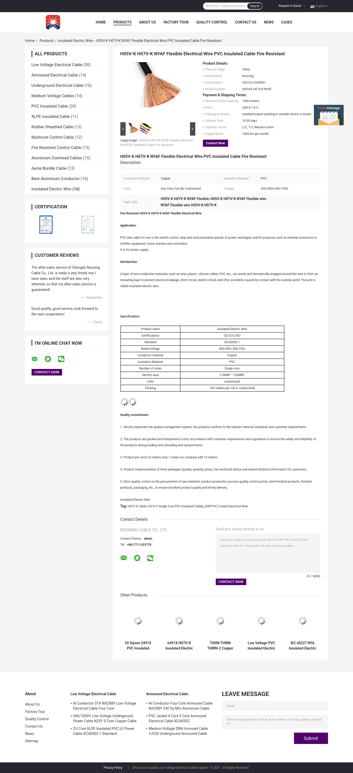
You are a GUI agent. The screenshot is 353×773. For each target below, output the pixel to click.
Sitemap (31, 741)
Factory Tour (176, 22)
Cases (286, 22)
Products (122, 22)
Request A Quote (290, 6)
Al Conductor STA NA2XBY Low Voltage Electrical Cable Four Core (104, 705)
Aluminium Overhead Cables (57, 158)
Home (101, 22)
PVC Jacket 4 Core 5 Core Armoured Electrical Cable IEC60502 (177, 718)
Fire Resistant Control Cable (57, 147)
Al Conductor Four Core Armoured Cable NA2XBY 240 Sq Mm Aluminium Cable (181, 705)
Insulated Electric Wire (75, 41)
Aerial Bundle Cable (49, 168)
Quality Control (212, 22)
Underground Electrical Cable (58, 85)
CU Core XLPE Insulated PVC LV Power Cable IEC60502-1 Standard (104, 731)
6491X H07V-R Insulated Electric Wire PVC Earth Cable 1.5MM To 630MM (179, 646)
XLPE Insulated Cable (51, 116)
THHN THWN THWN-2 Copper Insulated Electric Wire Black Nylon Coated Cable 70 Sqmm (220, 646)
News (269, 22)
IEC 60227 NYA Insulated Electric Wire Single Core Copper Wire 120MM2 (302, 646)
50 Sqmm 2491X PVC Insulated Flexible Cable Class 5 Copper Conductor (138, 646)
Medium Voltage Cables (53, 95)
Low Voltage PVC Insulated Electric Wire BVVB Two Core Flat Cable (261, 646)
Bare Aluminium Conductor (56, 178)
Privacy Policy (113, 767)
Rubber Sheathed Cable (52, 126)
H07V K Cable (137, 506)
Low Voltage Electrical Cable (57, 64)
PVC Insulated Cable (50, 106)
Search (254, 6)
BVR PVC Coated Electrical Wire (226, 506)
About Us (147, 22)
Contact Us (245, 22)
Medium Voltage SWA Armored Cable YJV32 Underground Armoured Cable (178, 731)
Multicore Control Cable (53, 137)
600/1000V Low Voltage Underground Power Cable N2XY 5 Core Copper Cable (105, 718)
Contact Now (215, 143)
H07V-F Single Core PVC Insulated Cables (176, 506)
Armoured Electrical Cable (55, 75)
